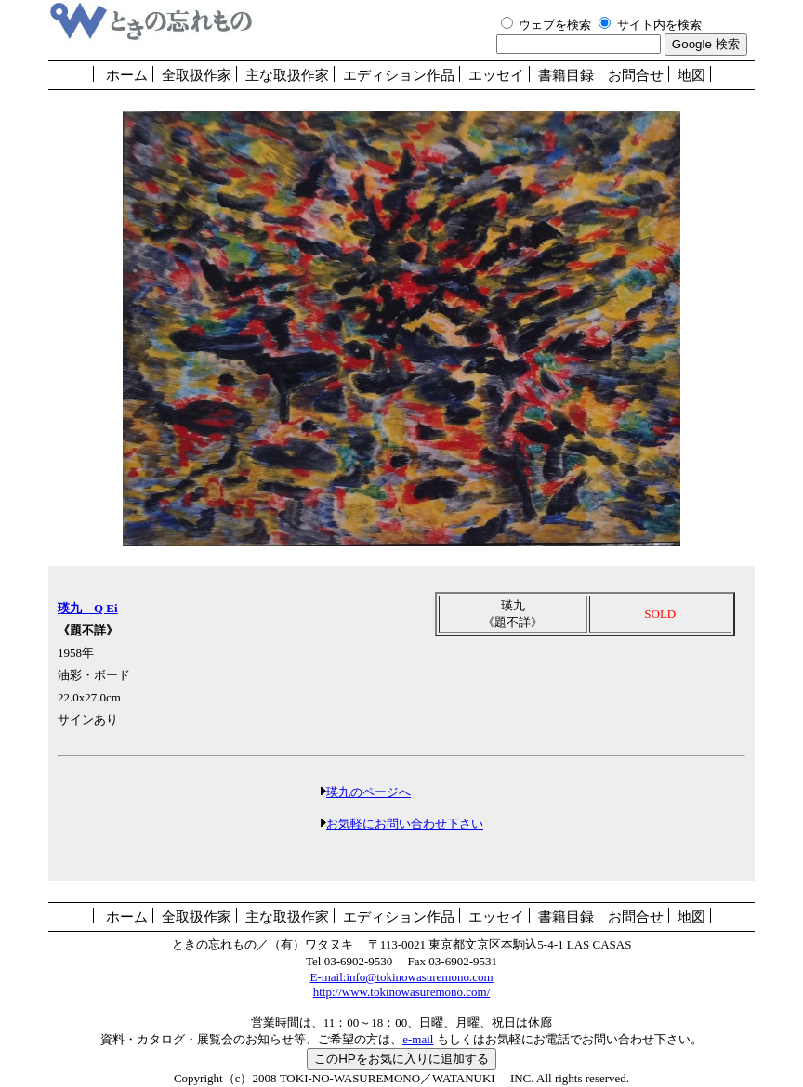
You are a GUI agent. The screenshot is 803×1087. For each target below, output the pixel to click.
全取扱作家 (196, 75)
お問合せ (636, 75)
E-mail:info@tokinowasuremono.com (401, 977)
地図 (691, 75)
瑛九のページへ (368, 792)
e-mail (417, 1039)
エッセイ (496, 75)
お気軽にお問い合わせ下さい (404, 824)
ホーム (127, 75)
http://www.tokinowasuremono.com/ (402, 992)
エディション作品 (398, 75)
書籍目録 (566, 75)
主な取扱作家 (287, 75)
